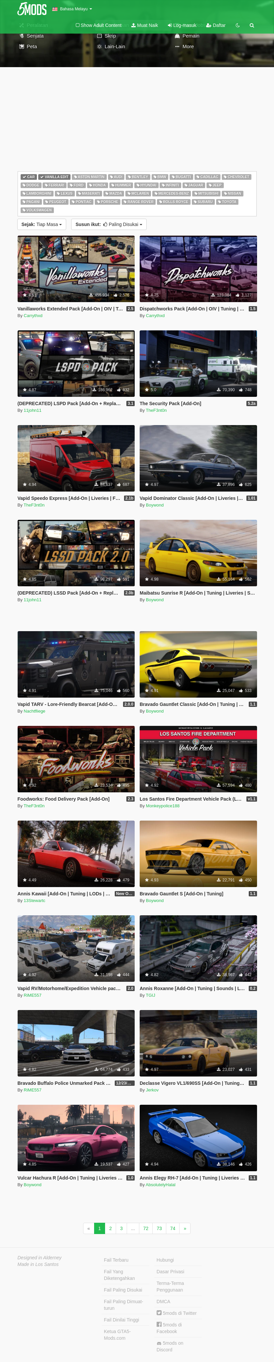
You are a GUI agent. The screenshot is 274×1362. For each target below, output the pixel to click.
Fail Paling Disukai (123, 1290)
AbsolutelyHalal (161, 1184)
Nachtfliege (34, 711)
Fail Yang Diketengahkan (119, 1275)
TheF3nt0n (156, 410)
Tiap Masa (42, 224)
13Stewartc (34, 900)
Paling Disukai (108, 224)
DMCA (163, 1301)
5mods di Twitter (177, 1313)
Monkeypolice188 (163, 805)
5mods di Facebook (169, 1328)
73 (159, 1228)
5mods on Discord (170, 1346)
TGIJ (150, 995)
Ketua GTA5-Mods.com (117, 1335)
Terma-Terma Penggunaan (170, 1287)
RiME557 (32, 995)
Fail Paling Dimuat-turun (123, 1305)
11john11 (33, 410)
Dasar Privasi (170, 1271)
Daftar (215, 25)
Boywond (155, 505)
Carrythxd (33, 315)
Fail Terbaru (116, 1260)
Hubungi (165, 1260)
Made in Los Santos (38, 1264)
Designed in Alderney (40, 1257)
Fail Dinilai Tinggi (121, 1319)
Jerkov (152, 1089)
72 (146, 1228)
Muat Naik (144, 25)
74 (173, 1228)
